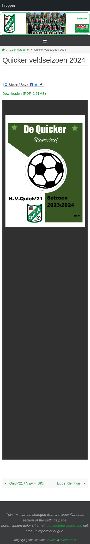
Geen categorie (19, 49)
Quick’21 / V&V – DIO (23, 483)
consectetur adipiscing (64, 525)
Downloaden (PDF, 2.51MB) (24, 93)
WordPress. (68, 540)
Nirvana (51, 540)
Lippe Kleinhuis (72, 483)
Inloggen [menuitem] (8, 5)
